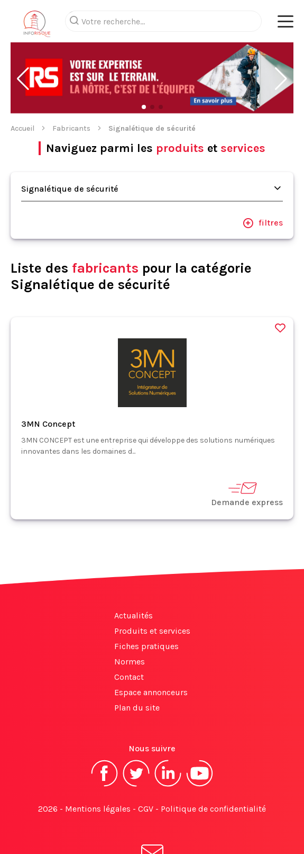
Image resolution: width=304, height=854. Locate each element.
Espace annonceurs (151, 650)
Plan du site (137, 665)
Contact (129, 635)
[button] (23, 36)
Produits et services (152, 588)
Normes (129, 619)
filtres (263, 180)
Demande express (247, 451)
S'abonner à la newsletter (152, 821)
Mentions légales (98, 766)
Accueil (22, 86)
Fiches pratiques (146, 604)
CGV (145, 766)
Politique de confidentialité (213, 766)
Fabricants (71, 86)
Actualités (133, 573)
